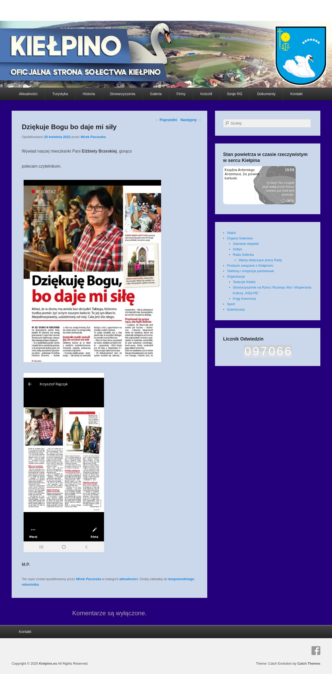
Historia (89, 94)
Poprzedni (166, 120)
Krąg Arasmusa (244, 298)
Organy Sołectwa (240, 238)
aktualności (128, 579)
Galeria (156, 94)
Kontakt (296, 94)
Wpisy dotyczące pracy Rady (260, 260)
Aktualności (28, 94)
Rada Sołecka (243, 255)
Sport (231, 304)
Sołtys (237, 249)
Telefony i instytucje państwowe (250, 271)
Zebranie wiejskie (246, 244)
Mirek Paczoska (93, 137)
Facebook (316, 650)
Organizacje (236, 276)
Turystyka (60, 94)
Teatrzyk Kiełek (244, 282)
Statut (231, 233)
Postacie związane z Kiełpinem (250, 265)
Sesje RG (235, 94)
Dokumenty (266, 94)
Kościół (206, 94)
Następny (190, 120)
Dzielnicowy (236, 309)
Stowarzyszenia (122, 94)
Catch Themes (308, 663)
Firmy (180, 94)
